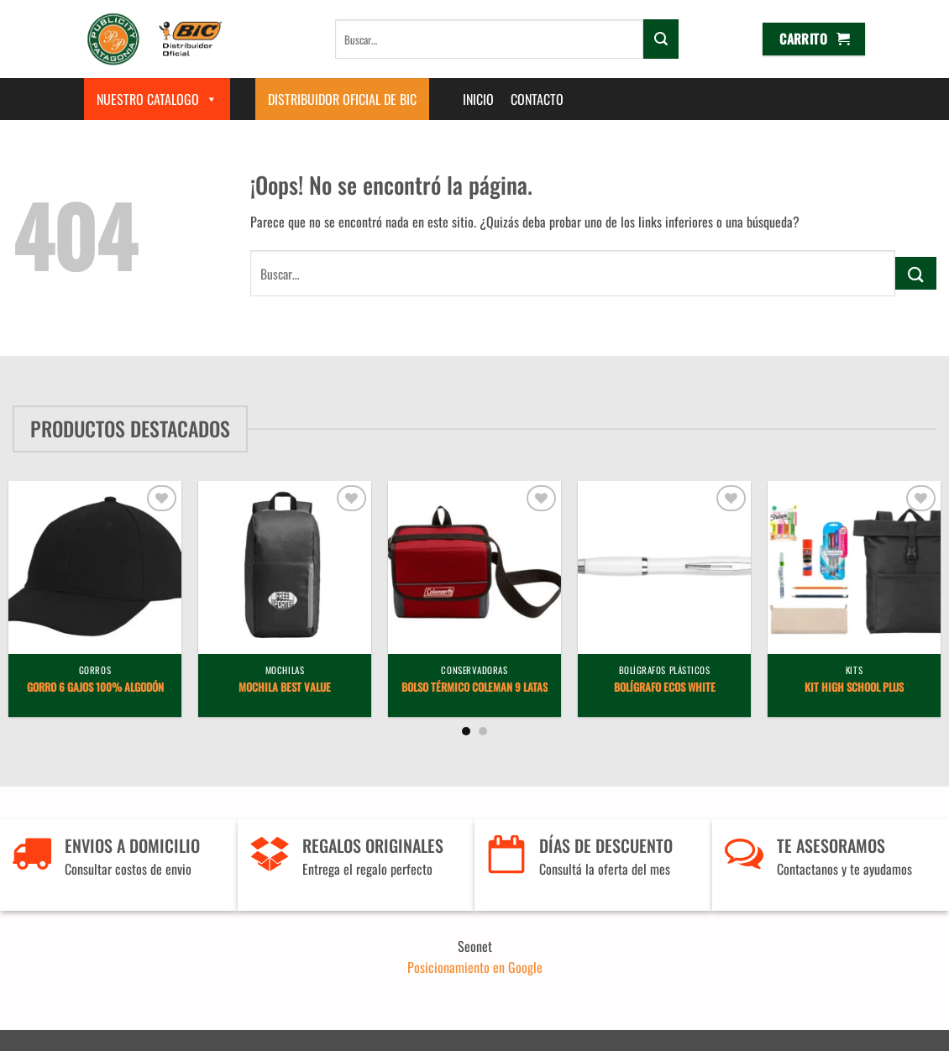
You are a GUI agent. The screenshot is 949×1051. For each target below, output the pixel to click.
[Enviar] (661, 38)
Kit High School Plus (854, 688)
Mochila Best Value (285, 688)
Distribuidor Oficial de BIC (342, 99)
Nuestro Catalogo (157, 99)
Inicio (478, 99)
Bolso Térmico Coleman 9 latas (474, 688)
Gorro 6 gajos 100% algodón (95, 688)
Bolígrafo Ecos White (665, 688)
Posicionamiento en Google (475, 967)
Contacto (537, 99)
